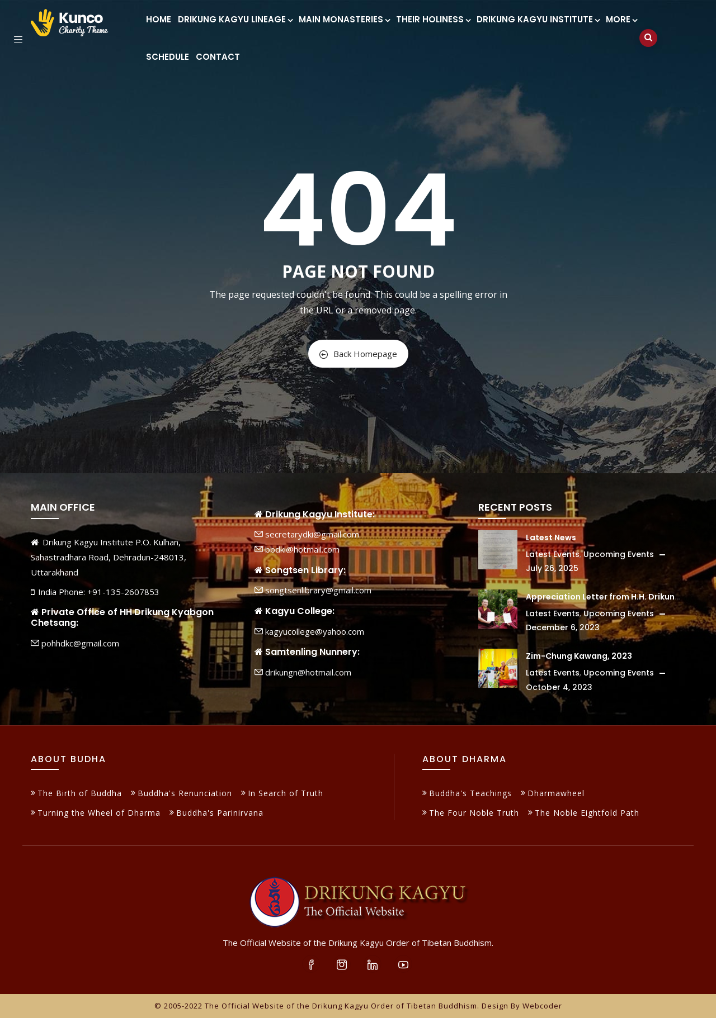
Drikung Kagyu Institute (538, 19)
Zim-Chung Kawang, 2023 (579, 656)
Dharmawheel (556, 793)
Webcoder (542, 1006)
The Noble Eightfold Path (587, 812)
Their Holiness (433, 19)
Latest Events (553, 554)
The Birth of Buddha (79, 793)
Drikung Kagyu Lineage (235, 19)
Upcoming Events (618, 554)
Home (158, 19)
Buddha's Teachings (470, 793)
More (621, 19)
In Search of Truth (285, 793)
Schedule (167, 57)
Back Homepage (358, 353)
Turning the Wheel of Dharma (99, 812)
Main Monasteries (344, 19)
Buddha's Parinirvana (219, 812)
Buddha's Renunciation (185, 793)
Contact (218, 57)
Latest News (551, 537)
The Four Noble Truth (474, 812)
